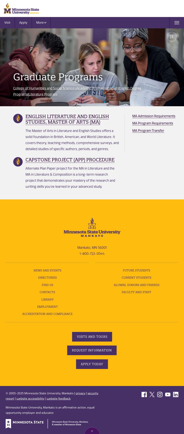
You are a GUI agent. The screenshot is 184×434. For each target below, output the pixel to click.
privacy (80, 393)
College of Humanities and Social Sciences (44, 88)
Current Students (136, 277)
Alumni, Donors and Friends (136, 285)
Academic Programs (92, 88)
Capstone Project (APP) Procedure (70, 160)
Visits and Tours (92, 337)
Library (47, 299)
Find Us (47, 285)
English (113, 88)
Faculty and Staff (136, 292)
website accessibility (30, 398)
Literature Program (43, 94)
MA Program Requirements (152, 123)
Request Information (92, 350)
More (41, 22)
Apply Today (92, 364)
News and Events (47, 270)
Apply (23, 22)
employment (47, 306)
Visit (7, 22)
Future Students (136, 270)
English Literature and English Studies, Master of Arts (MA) (67, 119)
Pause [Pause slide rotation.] (171, 36)
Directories (47, 277)
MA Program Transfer (148, 131)
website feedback (59, 398)
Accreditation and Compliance (47, 314)
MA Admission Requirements (153, 116)
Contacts (47, 292)
